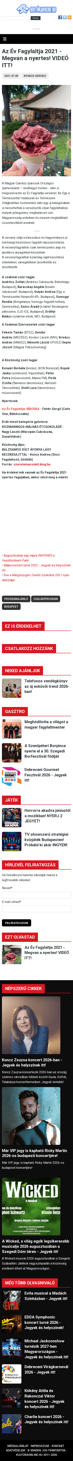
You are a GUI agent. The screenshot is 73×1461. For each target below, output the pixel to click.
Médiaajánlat (17, 1446)
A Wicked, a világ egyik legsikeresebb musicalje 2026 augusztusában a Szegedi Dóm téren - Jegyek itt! (35, 1246)
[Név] (36, 895)
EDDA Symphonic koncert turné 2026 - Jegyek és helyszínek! (44, 1322)
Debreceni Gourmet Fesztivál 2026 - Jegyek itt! (46, 775)
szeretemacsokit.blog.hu (31, 464)
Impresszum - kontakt (47, 1446)
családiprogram (45, 598)
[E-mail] (36, 909)
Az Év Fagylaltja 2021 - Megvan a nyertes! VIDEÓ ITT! (47, 952)
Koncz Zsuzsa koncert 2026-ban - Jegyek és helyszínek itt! (32, 1062)
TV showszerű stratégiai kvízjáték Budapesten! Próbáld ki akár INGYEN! (46, 839)
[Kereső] (16, 18)
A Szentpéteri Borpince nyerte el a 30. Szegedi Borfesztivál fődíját (45, 751)
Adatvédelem (15, 1450)
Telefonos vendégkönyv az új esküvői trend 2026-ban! (47, 686)
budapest (11, 606)
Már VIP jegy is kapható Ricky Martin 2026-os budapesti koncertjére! (34, 1153)
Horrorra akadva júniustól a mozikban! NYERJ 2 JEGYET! (47, 815)
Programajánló (16, 598)
